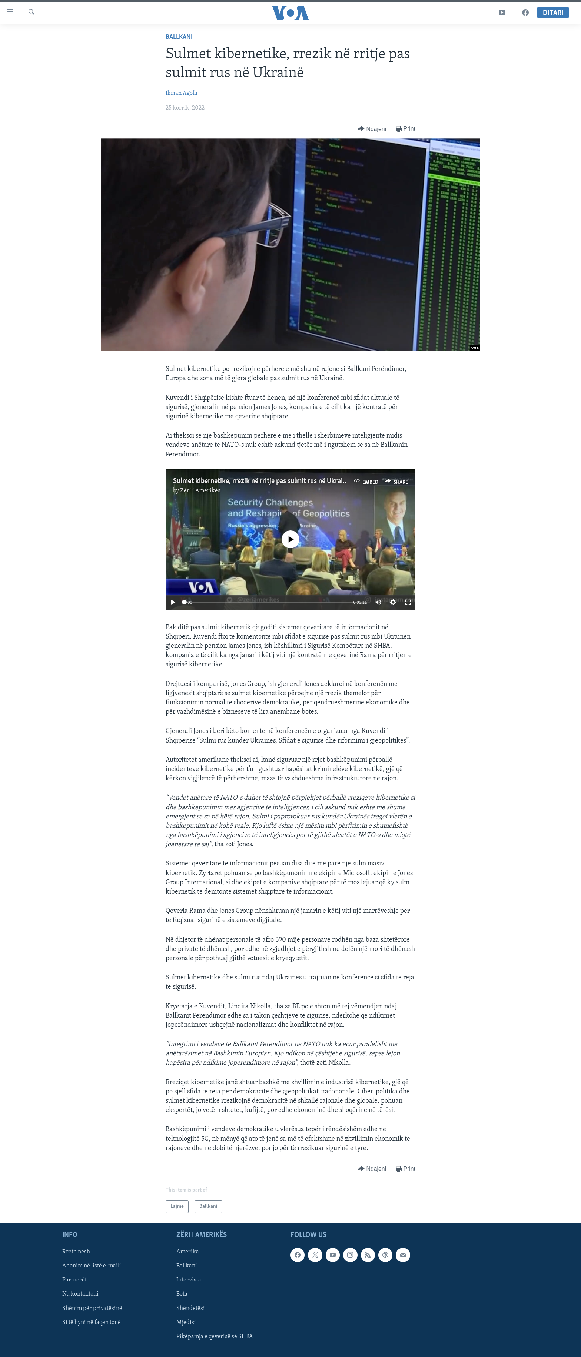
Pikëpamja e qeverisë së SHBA (214, 1337)
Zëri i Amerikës (200, 491)
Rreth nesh (76, 1252)
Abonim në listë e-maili (91, 1266)
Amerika (187, 1252)
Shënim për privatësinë (92, 1308)
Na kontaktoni (80, 1294)
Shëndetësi (190, 1308)
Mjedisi (186, 1323)
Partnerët (74, 1280)
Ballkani (179, 37)
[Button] (372, 129)
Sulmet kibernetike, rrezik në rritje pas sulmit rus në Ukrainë (261, 481)
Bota (181, 1294)
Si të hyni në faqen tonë (91, 1323)
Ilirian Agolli (181, 93)
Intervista (188, 1280)
